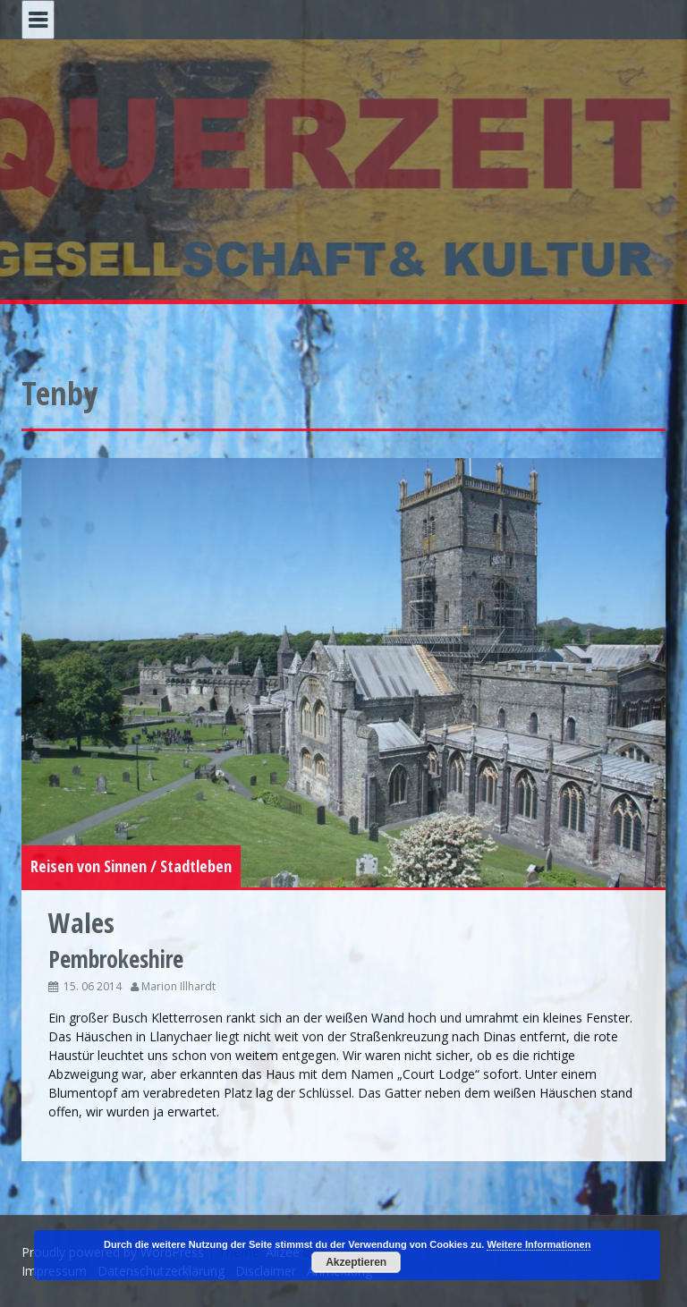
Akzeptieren (356, 1262)
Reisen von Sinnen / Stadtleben (131, 866)
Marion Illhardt (178, 986)
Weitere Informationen (538, 1244)
